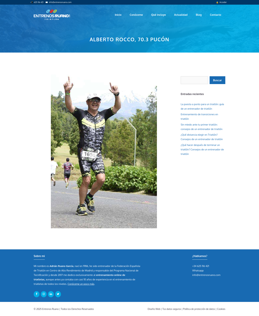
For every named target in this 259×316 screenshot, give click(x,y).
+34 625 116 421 (200, 266)
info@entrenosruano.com (60, 2)
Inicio (118, 14)
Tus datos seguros (171, 309)
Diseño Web (154, 309)
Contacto (215, 14)
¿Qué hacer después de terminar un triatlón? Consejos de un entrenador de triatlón (202, 149)
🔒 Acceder (221, 2)
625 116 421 (38, 2)
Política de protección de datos (199, 309)
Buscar (217, 80)
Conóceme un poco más (81, 283)
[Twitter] (58, 294)
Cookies (221, 309)
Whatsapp (198, 270)
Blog (199, 14)
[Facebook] (36, 294)
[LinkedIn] (51, 294)
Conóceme (136, 14)
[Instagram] (44, 294)
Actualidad (180, 14)
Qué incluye (158, 14)
